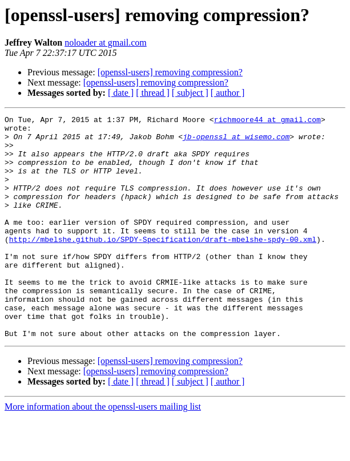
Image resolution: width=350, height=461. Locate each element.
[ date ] (121, 93)
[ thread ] (153, 93)
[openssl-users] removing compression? (170, 72)
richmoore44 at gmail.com (267, 121)
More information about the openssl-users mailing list (103, 451)
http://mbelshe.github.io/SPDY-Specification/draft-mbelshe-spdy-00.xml (162, 265)
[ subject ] (190, 93)
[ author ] (228, 93)
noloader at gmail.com (106, 42)
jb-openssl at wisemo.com (236, 141)
